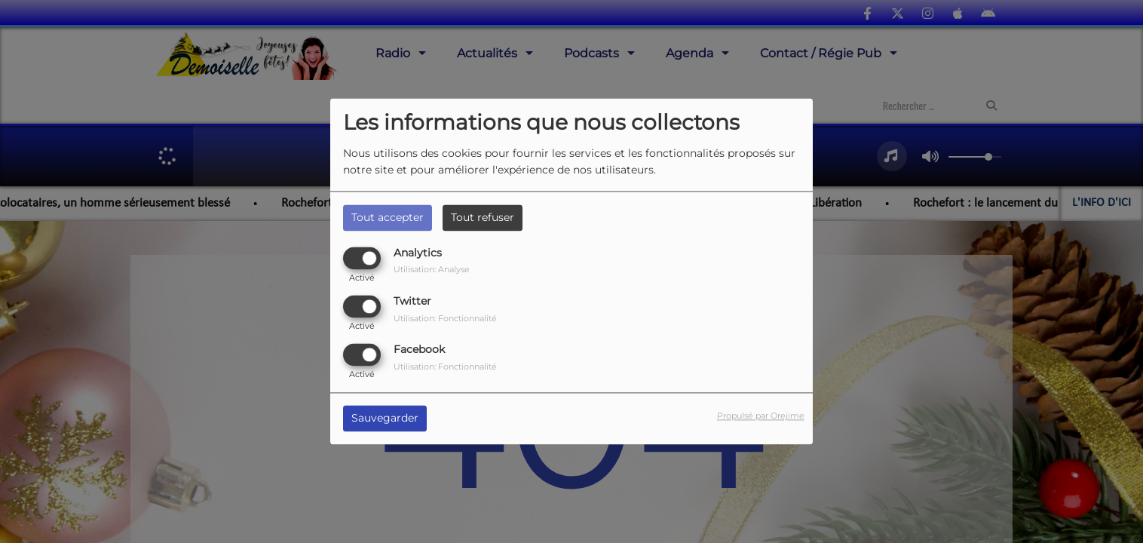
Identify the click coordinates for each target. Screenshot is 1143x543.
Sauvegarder (384, 418)
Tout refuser (482, 217)
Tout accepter (387, 217)
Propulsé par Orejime (760, 416)
